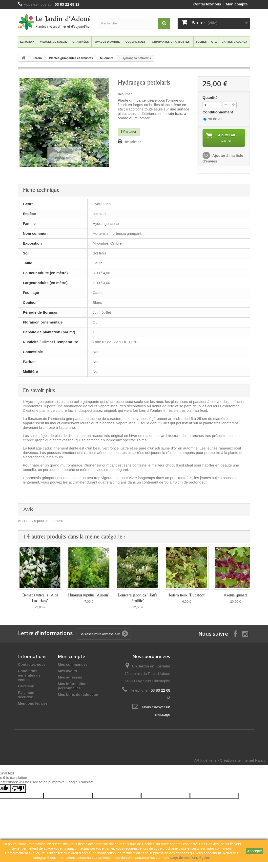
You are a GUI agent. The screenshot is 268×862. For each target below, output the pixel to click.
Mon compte (236, 4)
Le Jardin (27, 41)
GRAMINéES (80, 41)
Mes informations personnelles (73, 686)
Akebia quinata (235, 595)
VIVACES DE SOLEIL (53, 41)
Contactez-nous (207, 4)
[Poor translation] (18, 789)
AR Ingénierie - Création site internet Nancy (230, 761)
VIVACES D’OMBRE (107, 41)
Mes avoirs (67, 671)
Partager (128, 131)
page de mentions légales (190, 858)
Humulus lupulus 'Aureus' (88, 595)
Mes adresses (70, 678)
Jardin (37, 58)
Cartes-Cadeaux (234, 41)
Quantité (210, 97)
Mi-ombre (106, 58)
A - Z (214, 41)
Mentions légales (33, 704)
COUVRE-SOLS (135, 41)
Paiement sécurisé (26, 695)
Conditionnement (218, 112)
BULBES (201, 41)
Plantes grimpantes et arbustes (71, 58)
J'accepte (254, 851)
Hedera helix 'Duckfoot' (186, 595)
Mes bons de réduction (78, 695)
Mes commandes (73, 665)
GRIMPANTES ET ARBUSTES (171, 41)
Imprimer (133, 142)
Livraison (26, 687)
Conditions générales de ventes (29, 675)
